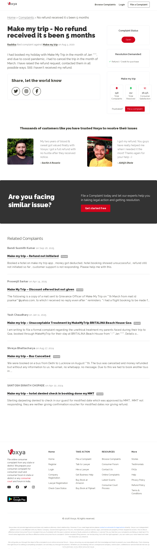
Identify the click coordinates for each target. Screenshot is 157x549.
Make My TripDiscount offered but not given (40, 289)
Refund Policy (138, 485)
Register (52, 464)
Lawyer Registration (58, 483)
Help (134, 474)
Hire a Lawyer (82, 469)
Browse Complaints (105, 4)
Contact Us (107, 469)
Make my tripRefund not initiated (33, 256)
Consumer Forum (110, 464)
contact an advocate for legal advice (112, 527)
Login (122, 4)
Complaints (26, 17)
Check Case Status (57, 488)
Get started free (95, 208)
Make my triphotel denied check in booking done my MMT (50, 393)
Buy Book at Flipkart (85, 488)
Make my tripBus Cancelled (29, 356)
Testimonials (138, 464)
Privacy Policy (138, 480)
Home (11, 17)
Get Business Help (84, 474)
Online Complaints (111, 474)
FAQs (134, 469)
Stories (135, 459)
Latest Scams (108, 480)
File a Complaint (138, 4)
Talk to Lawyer (83, 464)
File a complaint (135, 109)
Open (128, 39)
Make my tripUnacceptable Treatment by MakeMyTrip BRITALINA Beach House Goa (69, 322)
